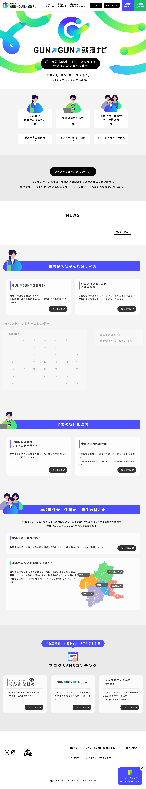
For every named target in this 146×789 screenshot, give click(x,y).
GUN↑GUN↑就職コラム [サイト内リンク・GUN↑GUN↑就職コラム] (100, 747)
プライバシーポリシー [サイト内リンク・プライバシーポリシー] (99, 757)
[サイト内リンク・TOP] (19, 5)
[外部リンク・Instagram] (13, 765)
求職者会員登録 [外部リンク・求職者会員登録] (140, 5)
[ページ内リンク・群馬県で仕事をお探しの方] (35, 118)
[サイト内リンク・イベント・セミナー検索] (111, 139)
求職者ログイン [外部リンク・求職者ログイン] (128, 5)
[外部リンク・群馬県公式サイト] (28, 765)
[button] (142, 768)
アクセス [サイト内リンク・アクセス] (96, 5)
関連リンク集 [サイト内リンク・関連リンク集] (131, 747)
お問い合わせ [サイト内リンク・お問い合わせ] (112, 5)
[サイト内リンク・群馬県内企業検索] (35, 139)
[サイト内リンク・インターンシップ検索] (73, 139)
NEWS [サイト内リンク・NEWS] (73, 747)
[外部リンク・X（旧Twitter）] (7, 765)
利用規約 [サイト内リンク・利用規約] (74, 757)
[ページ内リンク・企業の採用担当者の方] (73, 119)
